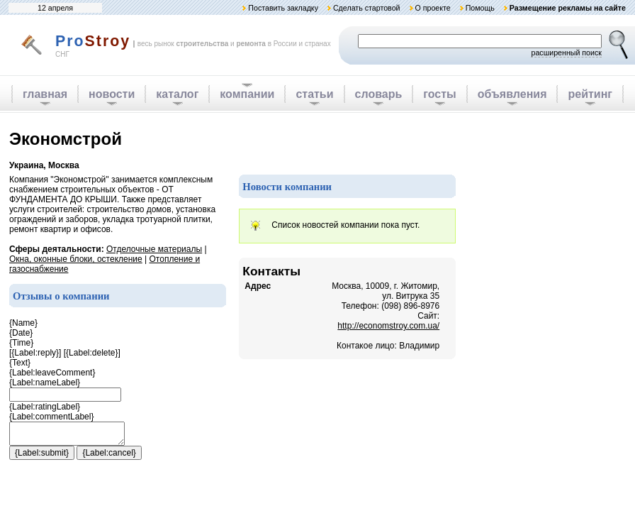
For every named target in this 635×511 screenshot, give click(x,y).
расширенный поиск (566, 52)
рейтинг (590, 94)
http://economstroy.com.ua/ (388, 326)
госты (439, 94)
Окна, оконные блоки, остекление (75, 259)
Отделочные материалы (154, 249)
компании (247, 94)
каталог (177, 94)
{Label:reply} (35, 353)
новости (112, 94)
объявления (512, 94)
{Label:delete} (92, 353)
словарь (379, 94)
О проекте (432, 8)
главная (45, 94)
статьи (314, 94)
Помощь (480, 8)
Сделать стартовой (366, 8)
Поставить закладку (283, 8)
